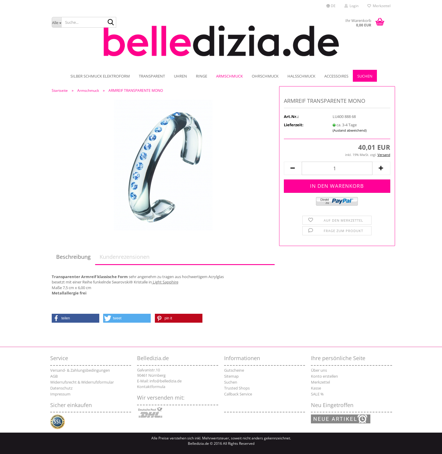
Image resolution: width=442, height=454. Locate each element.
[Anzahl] (337, 168)
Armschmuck (229, 76)
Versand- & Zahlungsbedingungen (80, 370)
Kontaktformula (151, 386)
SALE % (317, 394)
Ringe (201, 76)
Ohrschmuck (265, 76)
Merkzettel (379, 5)
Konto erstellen (324, 376)
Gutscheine (234, 370)
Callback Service (238, 394)
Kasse (316, 388)
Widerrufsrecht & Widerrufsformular (82, 382)
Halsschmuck (301, 76)
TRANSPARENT (152, 76)
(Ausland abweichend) (350, 130)
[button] (331, 5)
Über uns (319, 370)
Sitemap (231, 376)
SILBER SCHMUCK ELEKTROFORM (100, 76)
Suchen (364, 76)
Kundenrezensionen (125, 256)
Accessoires (336, 76)
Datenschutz (61, 388)
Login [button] (351, 5)
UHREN (180, 76)
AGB (54, 376)
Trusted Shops (237, 388)
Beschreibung (73, 256)
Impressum (60, 394)
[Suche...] (56, 22)
